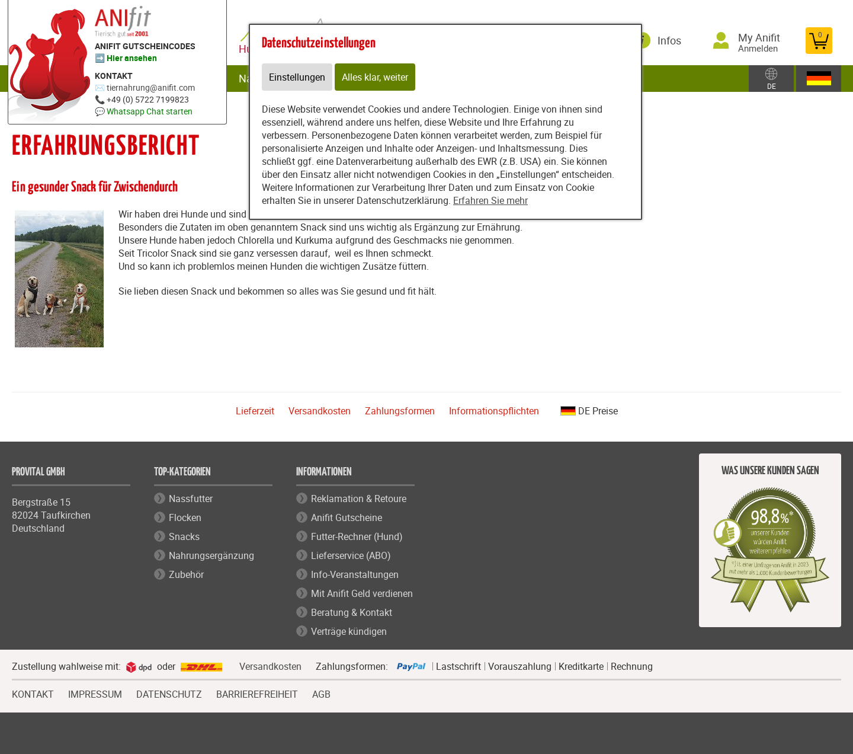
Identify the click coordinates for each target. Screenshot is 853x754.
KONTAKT (33, 693)
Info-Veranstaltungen (355, 574)
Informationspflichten (494, 410)
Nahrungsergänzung (211, 555)
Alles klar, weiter (375, 77)
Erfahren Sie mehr (490, 200)
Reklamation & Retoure (358, 498)
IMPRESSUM (95, 693)
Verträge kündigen (349, 631)
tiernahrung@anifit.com (151, 87)
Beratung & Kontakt (351, 612)
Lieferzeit (255, 410)
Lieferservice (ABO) (351, 555)
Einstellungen (297, 77)
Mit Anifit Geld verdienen (362, 593)
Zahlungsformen (400, 410)
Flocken (185, 517)
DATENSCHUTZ (169, 693)
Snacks (184, 536)
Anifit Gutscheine (346, 517)
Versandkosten (319, 410)
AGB (321, 694)
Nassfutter (191, 498)
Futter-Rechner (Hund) (357, 536)
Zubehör (186, 574)
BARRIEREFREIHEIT (257, 693)
